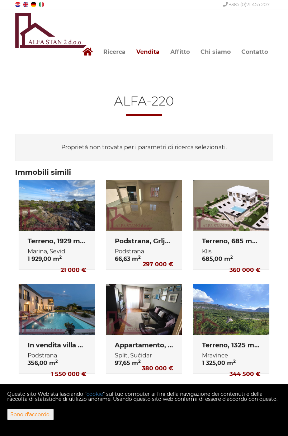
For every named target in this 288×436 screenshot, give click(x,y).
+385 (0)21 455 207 (246, 4)
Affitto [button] (180, 51)
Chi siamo (215, 51)
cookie (94, 394)
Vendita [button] (148, 51)
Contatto (254, 51)
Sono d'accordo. (30, 414)
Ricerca (114, 51)
